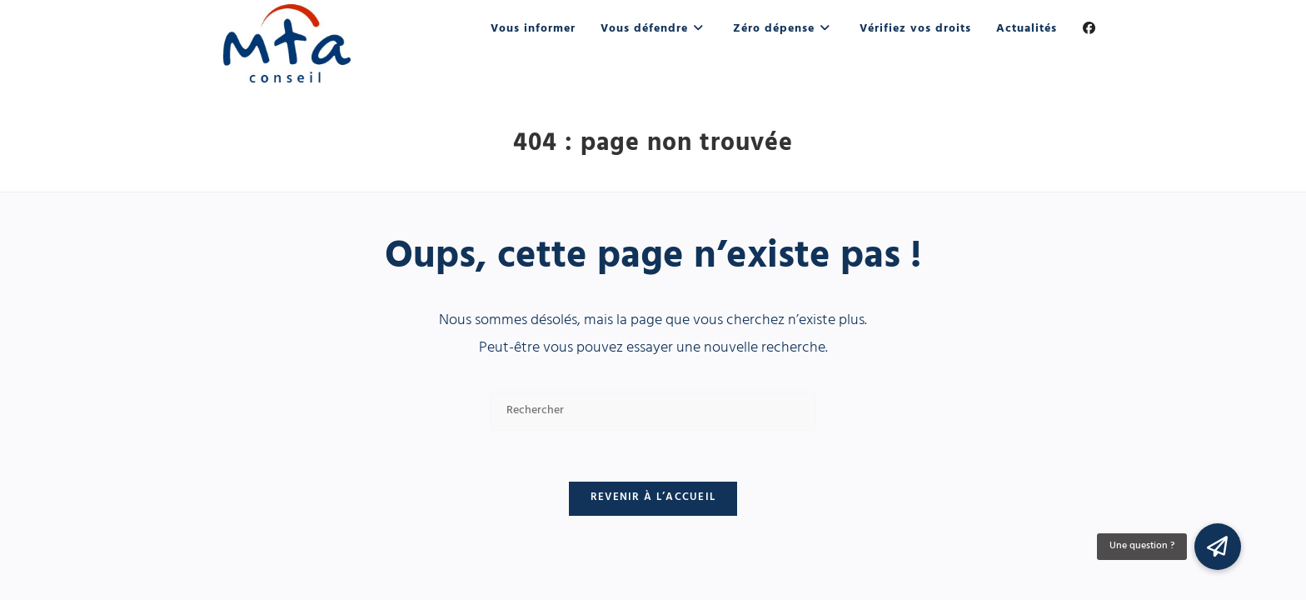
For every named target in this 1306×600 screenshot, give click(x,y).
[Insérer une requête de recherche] (653, 411)
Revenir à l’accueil (653, 498)
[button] (1217, 546)
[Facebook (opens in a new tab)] (1089, 29)
